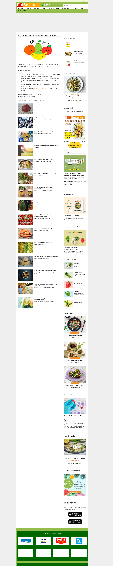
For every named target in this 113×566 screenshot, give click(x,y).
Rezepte (29, 8)
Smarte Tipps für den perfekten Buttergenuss (45, 131)
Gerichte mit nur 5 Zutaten (74, 385)
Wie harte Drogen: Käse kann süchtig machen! (46, 256)
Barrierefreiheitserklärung (72, 560)
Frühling (21, 8)
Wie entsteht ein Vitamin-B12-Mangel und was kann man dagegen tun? (73, 418)
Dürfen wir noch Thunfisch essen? (42, 118)
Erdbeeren (76, 282)
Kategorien (21, 561)
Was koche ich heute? (75, 360)
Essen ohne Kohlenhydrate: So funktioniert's (45, 173)
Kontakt (35, 560)
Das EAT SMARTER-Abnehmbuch (72, 215)
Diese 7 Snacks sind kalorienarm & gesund (45, 270)
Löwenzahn (77, 300)
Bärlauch (76, 291)
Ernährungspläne (78, 61)
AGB (39, 560)
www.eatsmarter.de (39, 88)
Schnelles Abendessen (75, 336)
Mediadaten (81, 560)
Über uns (21, 560)
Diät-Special (77, 42)
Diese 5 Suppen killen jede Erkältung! (43, 159)
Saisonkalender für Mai (71, 248)
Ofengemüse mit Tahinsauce (75, 96)
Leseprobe (66, 141)
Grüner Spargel (78, 272)
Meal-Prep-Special (78, 51)
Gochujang (37, 104)
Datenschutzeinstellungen (59, 560)
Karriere (26, 560)
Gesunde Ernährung (39, 8)
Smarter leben (66, 8)
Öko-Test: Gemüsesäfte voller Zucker (43, 228)
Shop (82, 8)
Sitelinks (30, 560)
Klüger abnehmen (53, 8)
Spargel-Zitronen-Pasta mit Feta (75, 458)
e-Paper (84, 141)
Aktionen (75, 8)
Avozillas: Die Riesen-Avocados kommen (44, 201)
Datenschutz (49, 560)
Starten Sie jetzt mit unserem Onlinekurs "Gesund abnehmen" (75, 165)
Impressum (42, 560)
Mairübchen (77, 263)
